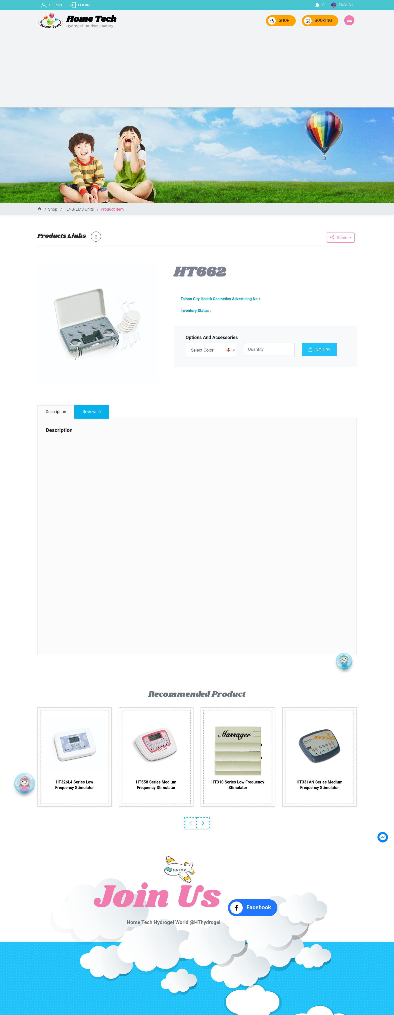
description (56, 411)
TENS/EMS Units (79, 209)
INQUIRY (319, 349)
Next (203, 823)
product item (112, 209)
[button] (153, 267)
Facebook (250, 907)
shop (52, 209)
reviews (92, 411)
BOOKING (318, 21)
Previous (190, 823)
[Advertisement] (197, 70)
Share (339, 237)
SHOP (278, 21)
